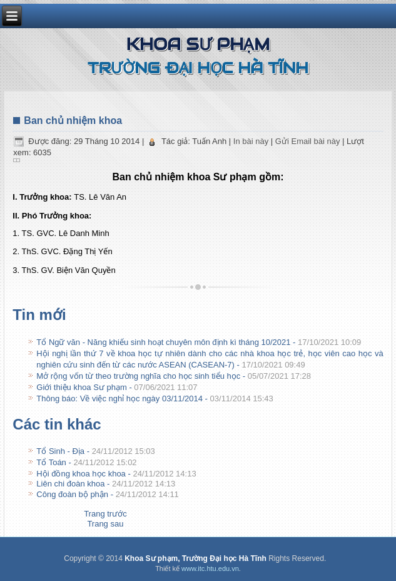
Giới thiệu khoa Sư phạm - (116, 387)
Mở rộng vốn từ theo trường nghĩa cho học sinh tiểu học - (173, 376)
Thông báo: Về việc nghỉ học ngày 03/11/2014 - (154, 398)
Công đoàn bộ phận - (107, 494)
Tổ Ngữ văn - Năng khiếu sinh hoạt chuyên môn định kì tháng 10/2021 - (198, 342)
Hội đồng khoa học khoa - (116, 473)
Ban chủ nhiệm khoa (73, 120)
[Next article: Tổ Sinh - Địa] (105, 523)
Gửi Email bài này (308, 141)
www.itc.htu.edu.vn (210, 568)
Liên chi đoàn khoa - (105, 483)
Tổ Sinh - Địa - (95, 451)
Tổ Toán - (86, 462)
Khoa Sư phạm (198, 44)
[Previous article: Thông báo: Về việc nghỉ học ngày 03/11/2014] (105, 513)
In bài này (252, 141)
